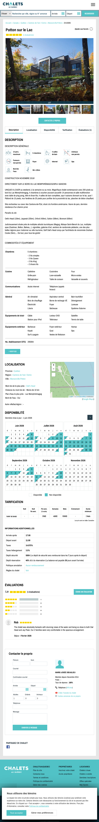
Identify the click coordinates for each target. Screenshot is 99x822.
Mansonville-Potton (18, 378)
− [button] (53, 369)
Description (14, 129)
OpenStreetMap (81, 396)
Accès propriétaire (65, 773)
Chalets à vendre (86, 773)
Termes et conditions (40, 777)
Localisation (31, 129)
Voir (27, 570)
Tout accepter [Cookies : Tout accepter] (16, 813)
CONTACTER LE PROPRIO (52, 120)
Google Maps (88, 399)
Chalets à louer (85, 770)
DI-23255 (67, 22)
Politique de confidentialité (43, 781)
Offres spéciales (85, 781)
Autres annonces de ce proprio (69, 696)
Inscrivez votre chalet (67, 770)
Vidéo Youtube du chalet (67, 692)
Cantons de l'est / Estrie (22, 374)
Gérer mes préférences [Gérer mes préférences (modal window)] (42, 813)
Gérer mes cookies (40, 784)
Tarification (67, 129)
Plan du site (37, 770)
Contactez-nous (38, 773)
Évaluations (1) (85, 129)
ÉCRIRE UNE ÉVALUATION (84, 591)
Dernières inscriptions (88, 777)
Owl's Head (30, 385)
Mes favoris (84, 784)
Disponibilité (49, 129)
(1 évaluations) (28, 34)
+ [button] (53, 365)
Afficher (69, 687)
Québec (17, 371)
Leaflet (71, 396)
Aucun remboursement (35, 565)
